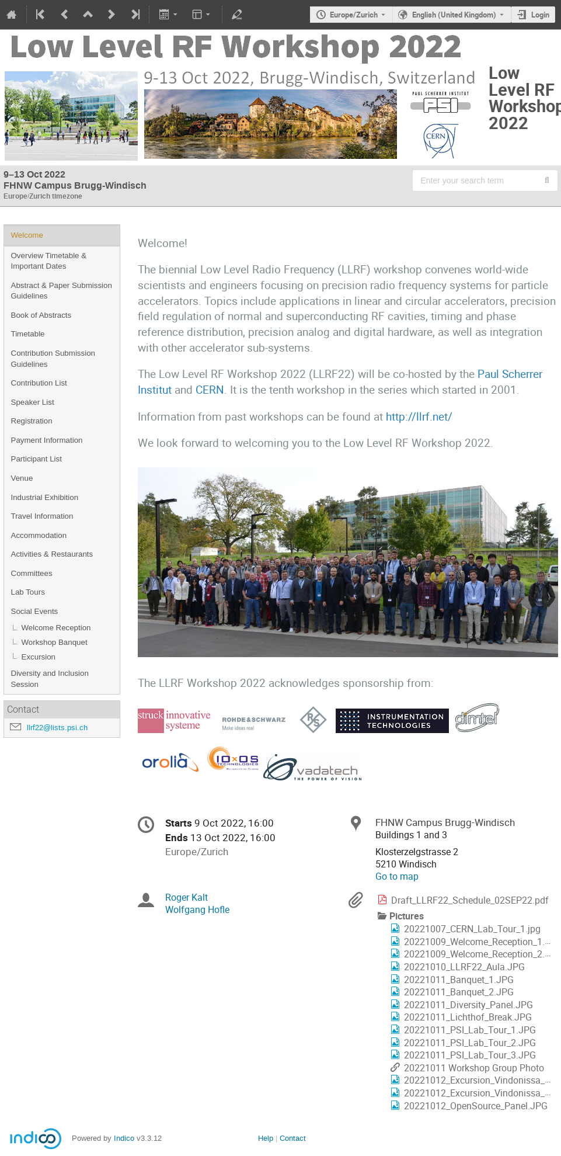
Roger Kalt (186, 897)
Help (265, 1138)
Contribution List (39, 383)
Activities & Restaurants (52, 554)
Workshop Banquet (55, 642)
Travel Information (42, 516)
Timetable (28, 333)
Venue (22, 478)
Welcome (27, 235)
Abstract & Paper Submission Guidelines (61, 291)
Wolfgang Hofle (197, 910)
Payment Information (47, 440)
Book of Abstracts (41, 315)
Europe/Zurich (354, 14)
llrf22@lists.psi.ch (57, 728)
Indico (124, 1138)
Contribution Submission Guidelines (53, 359)
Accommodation (39, 535)
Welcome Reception (56, 627)
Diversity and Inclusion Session (50, 679)
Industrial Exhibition (45, 497)
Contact (293, 1138)
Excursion (39, 656)
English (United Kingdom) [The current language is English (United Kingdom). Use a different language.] (454, 14)
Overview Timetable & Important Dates (49, 261)
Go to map (397, 876)
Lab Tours (28, 592)
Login (540, 14)
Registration (32, 420)
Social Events (34, 611)
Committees (32, 573)
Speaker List (32, 402)
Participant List (36, 458)
